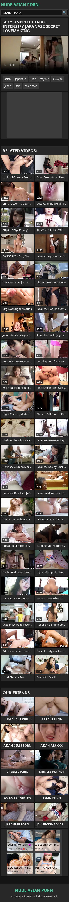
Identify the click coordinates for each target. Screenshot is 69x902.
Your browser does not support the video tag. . (34, 55)
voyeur (44, 79)
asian (7, 79)
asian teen (31, 86)
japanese (20, 79)
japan (7, 86)
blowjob (58, 79)
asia (18, 86)
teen (33, 79)
